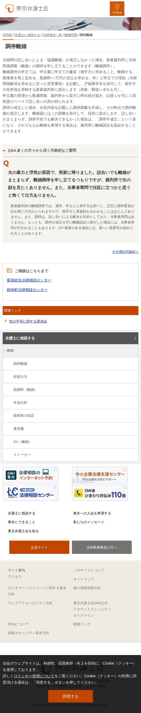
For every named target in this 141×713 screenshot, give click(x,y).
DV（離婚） (22, 442)
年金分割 (20, 403)
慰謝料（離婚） (25, 390)
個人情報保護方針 (87, 588)
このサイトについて (88, 570)
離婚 (10, 350)
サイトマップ (83, 579)
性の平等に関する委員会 (28, 321)
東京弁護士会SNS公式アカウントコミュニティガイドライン (92, 609)
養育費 (18, 429)
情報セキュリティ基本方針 (28, 633)
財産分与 (20, 377)
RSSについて (18, 624)
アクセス (15, 577)
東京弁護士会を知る (23, 531)
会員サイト (39, 547)
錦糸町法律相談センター (27, 290)
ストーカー (22, 455)
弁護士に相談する (20, 338)
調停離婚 (20, 364)
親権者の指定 (23, 416)
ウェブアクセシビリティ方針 (30, 603)
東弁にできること (21, 522)
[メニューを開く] (132, 8)
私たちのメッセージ (88, 522)
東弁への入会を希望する (92, 513)
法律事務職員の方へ (101, 547)
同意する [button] (71, 696)
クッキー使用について (35, 676)
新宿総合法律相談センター (29, 280)
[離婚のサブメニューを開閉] (131, 351)
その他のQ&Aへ (125, 251)
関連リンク (81, 624)
